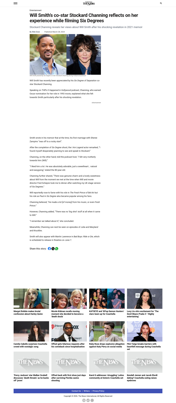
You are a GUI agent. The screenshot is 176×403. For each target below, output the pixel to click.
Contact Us (76, 391)
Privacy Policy (98, 391)
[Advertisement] (65, 118)
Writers (87, 391)
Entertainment (35, 10)
